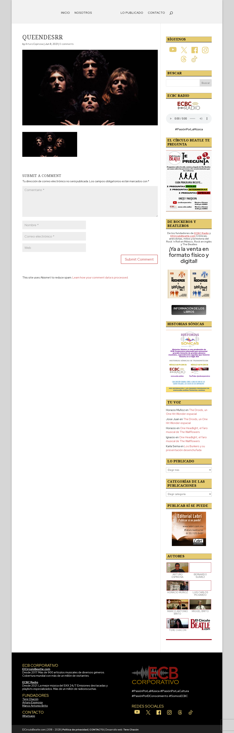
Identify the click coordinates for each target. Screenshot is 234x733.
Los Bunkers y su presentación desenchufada (185, 447)
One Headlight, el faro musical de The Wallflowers (187, 429)
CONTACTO (155, 11)
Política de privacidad (75, 728)
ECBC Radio (30, 681)
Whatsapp (28, 715)
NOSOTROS (84, 11)
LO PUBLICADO (130, 11)
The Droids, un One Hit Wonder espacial (186, 410)
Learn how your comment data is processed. (100, 276)
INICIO (66, 11)
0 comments (66, 42)
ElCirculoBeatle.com (36, 668)
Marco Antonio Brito (35, 704)
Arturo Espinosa (34, 42)
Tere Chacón (30, 698)
